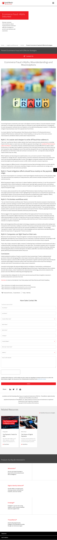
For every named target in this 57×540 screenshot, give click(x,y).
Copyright (15, 532)
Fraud (24, 293)
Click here (3, 280)
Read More (6, 444)
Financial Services (7, 293)
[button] (28, 319)
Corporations (16, 293)
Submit (28, 384)
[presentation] (10, 372)
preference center (42, 379)
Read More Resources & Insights (48, 413)
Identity (28, 293)
